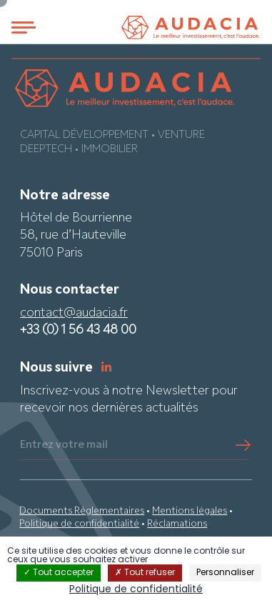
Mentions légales (189, 511)
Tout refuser (145, 573)
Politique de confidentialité (79, 524)
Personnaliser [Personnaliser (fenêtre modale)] (225, 573)
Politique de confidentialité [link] (136, 589)
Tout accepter (59, 573)
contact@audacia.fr (74, 313)
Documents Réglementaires (81, 511)
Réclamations (177, 524)
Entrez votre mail (64, 445)
